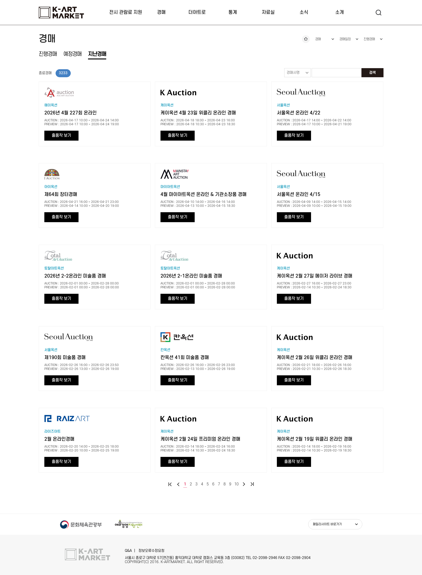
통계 (232, 12)
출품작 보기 (61, 135)
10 (236, 484)
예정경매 (72, 54)
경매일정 (345, 39)
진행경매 (369, 39)
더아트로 (197, 12)
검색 (372, 73)
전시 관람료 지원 (125, 12)
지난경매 (97, 54)
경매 (161, 12)
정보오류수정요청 (151, 551)
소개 (339, 12)
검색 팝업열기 (378, 12)
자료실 (268, 12)
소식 (304, 12)
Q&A (128, 551)
